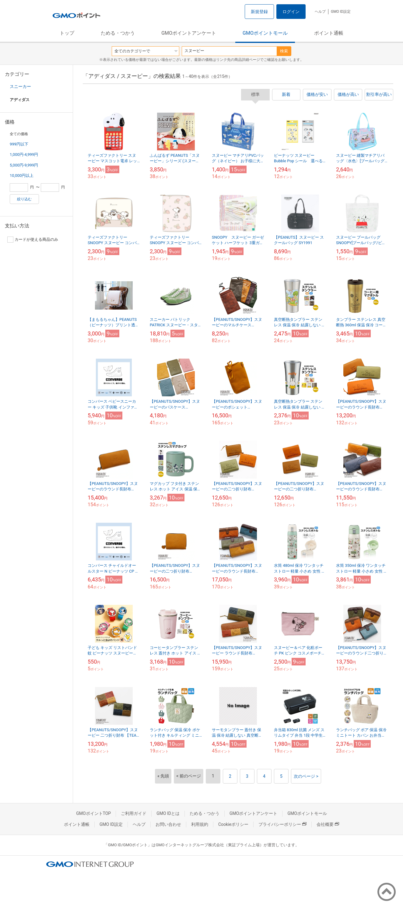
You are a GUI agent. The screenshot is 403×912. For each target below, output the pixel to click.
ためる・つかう (118, 33)
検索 (284, 51)
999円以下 (19, 144)
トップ (67, 33)
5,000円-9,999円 (24, 165)
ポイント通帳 (328, 33)
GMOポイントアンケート (188, 33)
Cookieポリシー (233, 824)
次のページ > (306, 776)
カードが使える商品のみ (32, 240)
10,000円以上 (21, 175)
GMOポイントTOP (93, 813)
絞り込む (24, 199)
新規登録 (259, 11)
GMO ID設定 (341, 11)
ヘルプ (320, 11)
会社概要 (328, 824)
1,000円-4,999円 (24, 154)
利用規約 (199, 824)
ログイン (291, 11)
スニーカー (20, 86)
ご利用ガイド (133, 813)
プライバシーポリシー (282, 824)
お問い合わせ (168, 824)
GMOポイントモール (265, 33)
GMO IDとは (168, 813)
